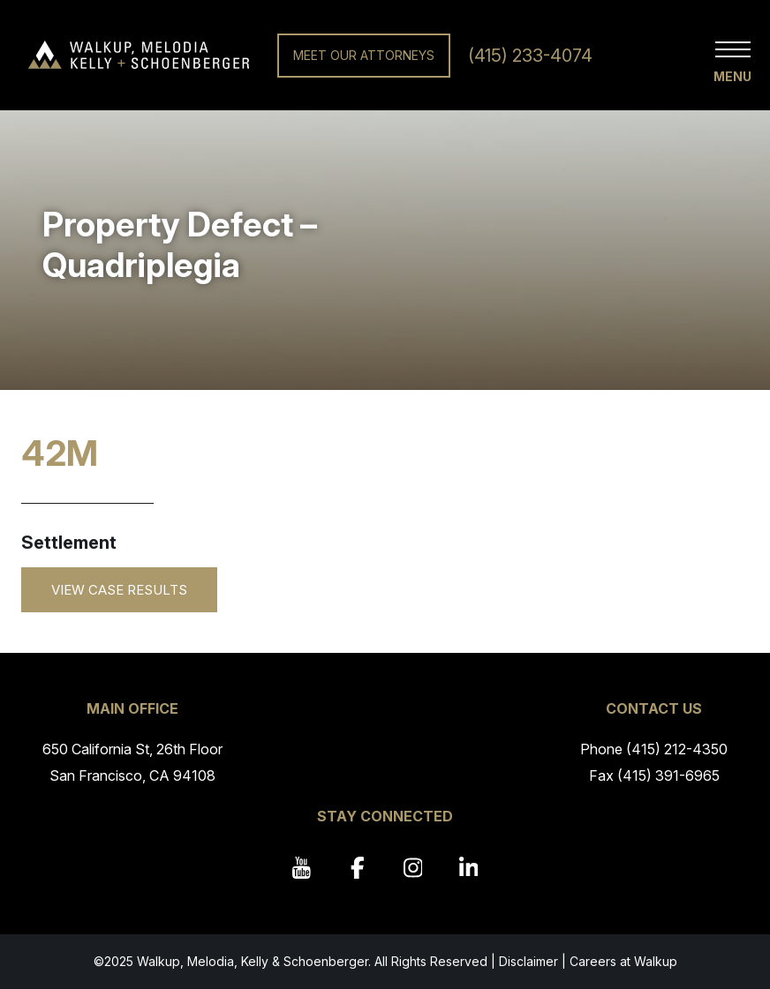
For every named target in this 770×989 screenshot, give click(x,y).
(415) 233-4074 (530, 55)
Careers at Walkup (623, 961)
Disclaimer (528, 961)
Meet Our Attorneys (363, 55)
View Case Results (119, 589)
